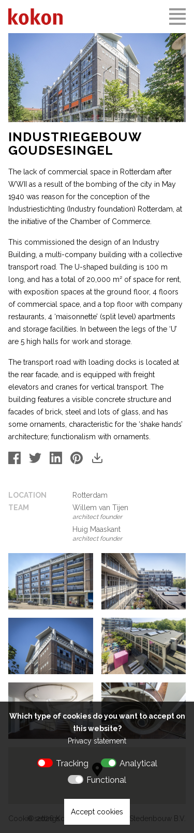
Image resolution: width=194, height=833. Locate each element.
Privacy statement (97, 741)
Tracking (72, 763)
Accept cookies (97, 812)
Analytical (138, 763)
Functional (106, 780)
